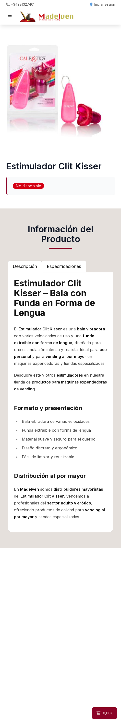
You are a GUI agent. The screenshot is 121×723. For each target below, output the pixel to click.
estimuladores (70, 375)
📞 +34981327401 (20, 4)
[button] (10, 17)
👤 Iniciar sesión (102, 4)
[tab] (25, 266)
